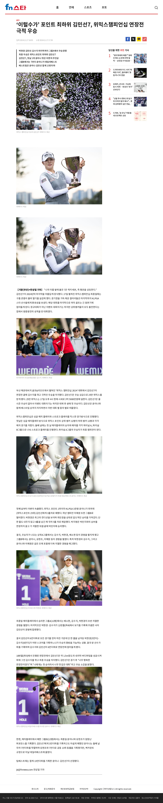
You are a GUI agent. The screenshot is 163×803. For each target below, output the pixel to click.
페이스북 (128, 39)
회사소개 (35, 789)
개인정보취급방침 (67, 789)
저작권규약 (84, 789)
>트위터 (133, 39)
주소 (144, 39)
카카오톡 (139, 39)
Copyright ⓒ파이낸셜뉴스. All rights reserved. (112, 789)
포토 (104, 7)
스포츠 (88, 7)
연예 (71, 7)
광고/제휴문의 (49, 789)
